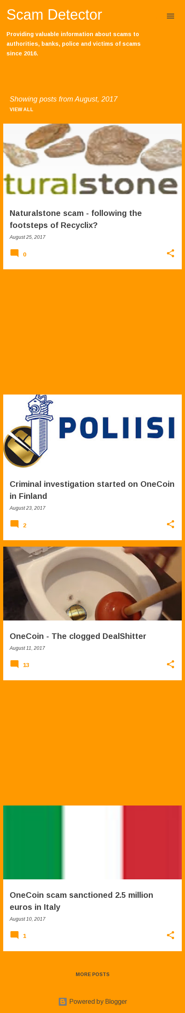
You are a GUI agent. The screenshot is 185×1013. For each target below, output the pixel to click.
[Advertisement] (92, 332)
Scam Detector (54, 14)
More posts (92, 974)
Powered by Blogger (92, 1001)
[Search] (154, 16)
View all (21, 109)
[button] (170, 254)
